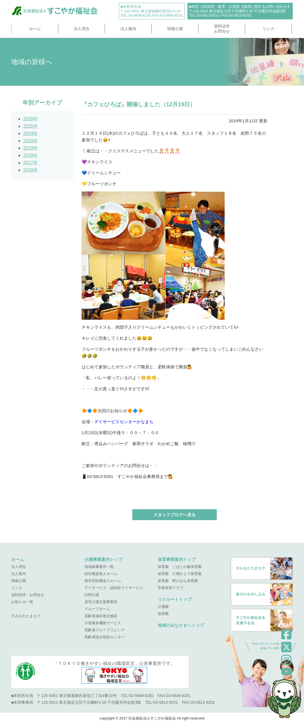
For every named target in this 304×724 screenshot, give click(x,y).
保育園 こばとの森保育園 (180, 567)
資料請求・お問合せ (27, 595)
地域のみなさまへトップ (181, 625)
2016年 (30, 170)
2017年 (30, 162)
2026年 (30, 118)
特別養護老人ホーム (100, 574)
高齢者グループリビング (104, 630)
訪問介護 (91, 595)
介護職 (163, 607)
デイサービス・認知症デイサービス (113, 588)
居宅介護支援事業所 (100, 602)
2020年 (30, 140)
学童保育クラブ (170, 588)
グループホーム (97, 609)
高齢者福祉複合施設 (100, 616)
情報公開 (175, 28)
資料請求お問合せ (222, 28)
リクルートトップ (174, 599)
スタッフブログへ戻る (174, 514)
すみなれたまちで (26, 616)
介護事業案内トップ (103, 559)
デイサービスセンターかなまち (123, 421)
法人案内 (128, 28)
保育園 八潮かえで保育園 (180, 574)
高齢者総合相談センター (104, 637)
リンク (268, 28)
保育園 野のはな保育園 (178, 581)
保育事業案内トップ (177, 559)
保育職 (163, 614)
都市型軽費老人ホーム (102, 581)
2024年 (30, 133)
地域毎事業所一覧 (99, 567)
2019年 (30, 148)
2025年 (30, 126)
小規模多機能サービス (102, 623)
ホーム (35, 28)
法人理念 (82, 28)
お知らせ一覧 (22, 602)
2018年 (30, 155)
